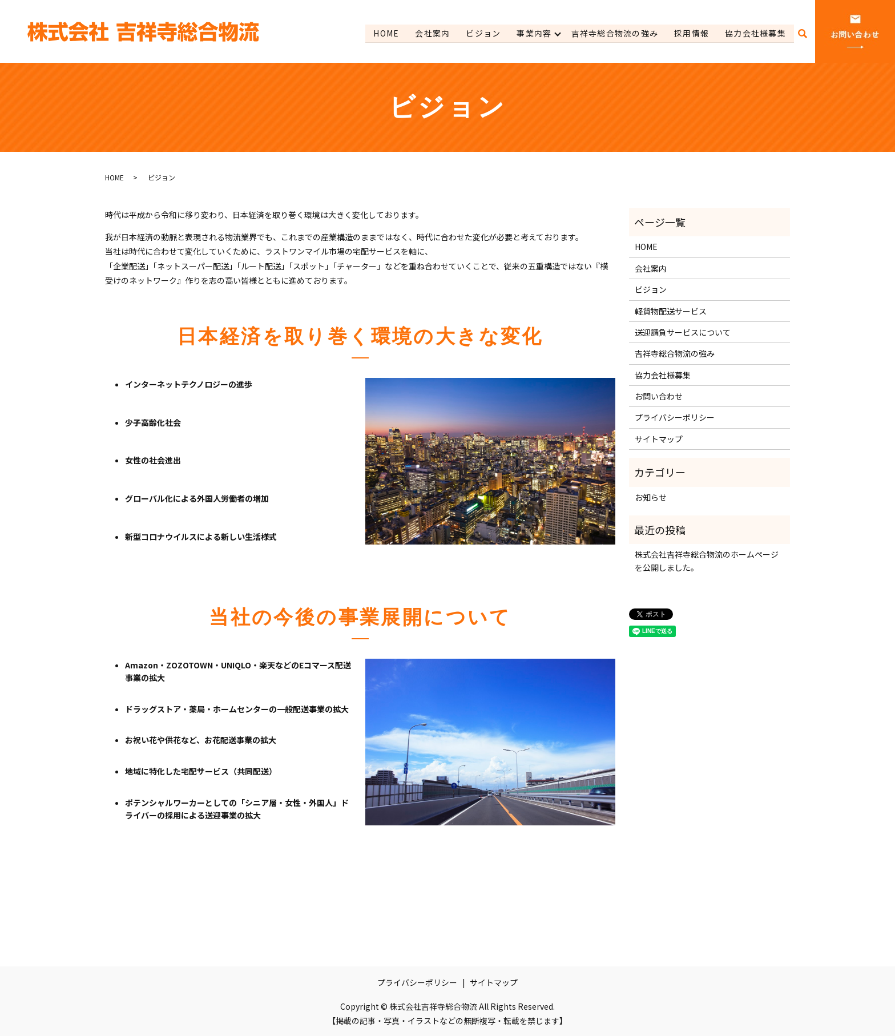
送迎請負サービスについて (683, 332)
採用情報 (691, 33)
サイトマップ (659, 439)
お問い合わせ (659, 396)
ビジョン (480, 33)
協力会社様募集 (755, 33)
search (802, 33)
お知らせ (651, 497)
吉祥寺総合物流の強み (614, 33)
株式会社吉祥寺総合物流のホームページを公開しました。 (707, 561)
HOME (383, 33)
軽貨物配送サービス (671, 311)
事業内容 (532, 33)
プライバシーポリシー (675, 417)
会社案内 (430, 33)
